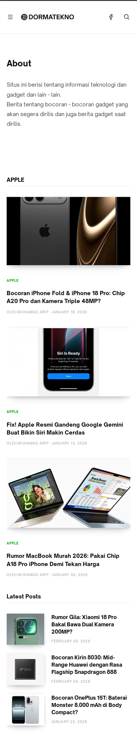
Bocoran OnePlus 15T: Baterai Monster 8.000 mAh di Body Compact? (89, 705)
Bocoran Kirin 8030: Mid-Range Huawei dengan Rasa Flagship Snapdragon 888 (86, 664)
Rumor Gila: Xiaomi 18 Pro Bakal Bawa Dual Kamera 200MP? (84, 624)
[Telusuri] (126, 17)
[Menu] (10, 17)
